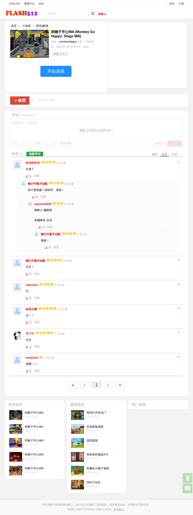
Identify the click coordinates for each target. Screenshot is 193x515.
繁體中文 (29, 3)
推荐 (20, 100)
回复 (37, 176)
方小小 (30, 333)
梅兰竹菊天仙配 (38, 183)
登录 (171, 3)
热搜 (102, 14)
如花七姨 (32, 309)
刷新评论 (34, 154)
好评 (174, 154)
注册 (181, 3)
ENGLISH (14, 3)
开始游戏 (56, 71)
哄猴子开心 (61, 54)
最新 (155, 154)
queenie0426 (43, 204)
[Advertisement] (147, 55)
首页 (14, 25)
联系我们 (118, 509)
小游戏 (26, 25)
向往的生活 (33, 162)
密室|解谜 (42, 25)
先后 (164, 154)
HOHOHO (32, 357)
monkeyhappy (67, 41)
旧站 (41, 3)
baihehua (32, 285)
